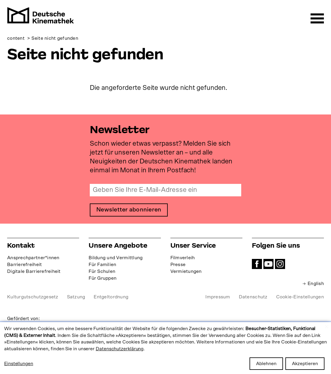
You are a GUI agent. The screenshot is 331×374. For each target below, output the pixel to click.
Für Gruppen (102, 278)
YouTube (268, 264)
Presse (178, 264)
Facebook (257, 264)
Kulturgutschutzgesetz (32, 297)
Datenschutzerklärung (119, 348)
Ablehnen (266, 363)
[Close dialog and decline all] (326, 326)
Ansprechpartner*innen (33, 257)
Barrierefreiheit (24, 264)
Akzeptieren (305, 363)
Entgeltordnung (111, 297)
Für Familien (102, 264)
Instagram (280, 264)
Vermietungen (186, 271)
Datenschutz (253, 297)
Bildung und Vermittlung (116, 257)
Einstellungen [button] (18, 363)
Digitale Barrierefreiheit (34, 271)
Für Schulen (102, 271)
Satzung (76, 297)
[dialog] (165, 348)
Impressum (217, 297)
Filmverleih (182, 257)
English (316, 283)
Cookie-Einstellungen (300, 297)
